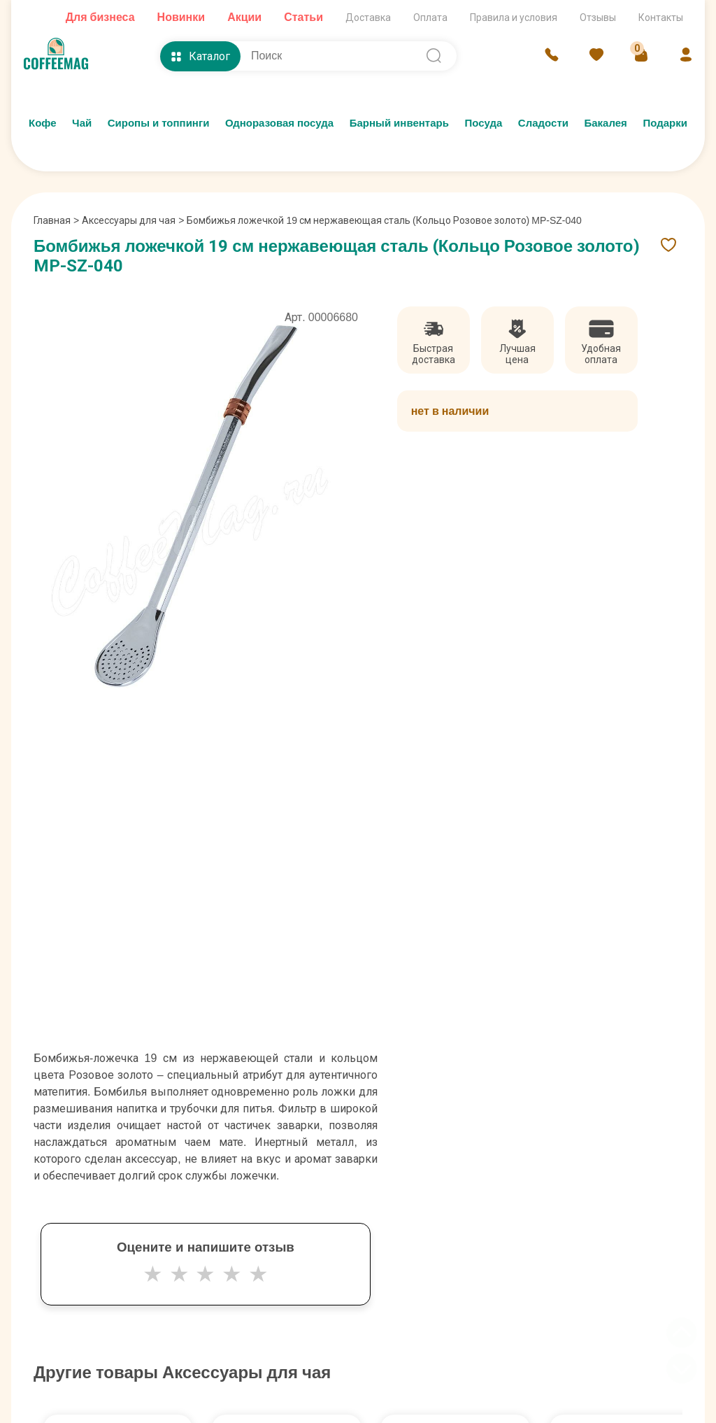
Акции (244, 17)
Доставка (368, 17)
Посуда (483, 123)
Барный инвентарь (399, 123)
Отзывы (598, 17)
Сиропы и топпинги (159, 123)
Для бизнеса (100, 17)
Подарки (665, 123)
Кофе (43, 123)
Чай (82, 123)
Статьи (303, 17)
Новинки (181, 17)
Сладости (543, 123)
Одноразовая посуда (279, 123)
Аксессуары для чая (129, 220)
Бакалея (605, 123)
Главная (56, 220)
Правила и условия (513, 17)
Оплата (430, 17)
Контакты (660, 17)
